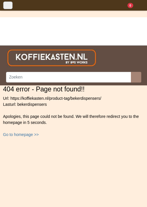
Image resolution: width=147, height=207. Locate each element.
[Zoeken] (68, 77)
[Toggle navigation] (8, 5)
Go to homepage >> (21, 134)
